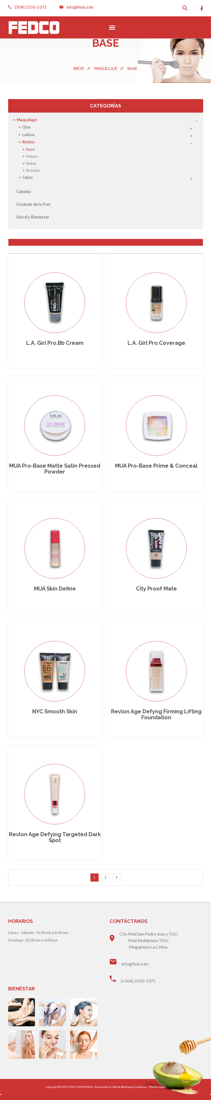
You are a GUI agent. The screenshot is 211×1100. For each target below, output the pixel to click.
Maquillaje (109, 68)
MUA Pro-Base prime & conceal (156, 468)
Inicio (82, 68)
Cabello (23, 192)
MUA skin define (55, 592)
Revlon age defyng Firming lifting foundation (156, 719)
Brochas (33, 170)
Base (30, 149)
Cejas (27, 178)
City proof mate (156, 592)
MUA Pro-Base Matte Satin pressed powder (54, 471)
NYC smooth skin (54, 716)
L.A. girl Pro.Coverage (156, 344)
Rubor (31, 163)
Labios (28, 135)
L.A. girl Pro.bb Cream (54, 344)
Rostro (28, 142)
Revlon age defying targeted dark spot (55, 842)
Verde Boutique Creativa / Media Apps (138, 1092)
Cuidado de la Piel (33, 204)
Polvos (32, 156)
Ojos (26, 127)
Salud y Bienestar (32, 217)
